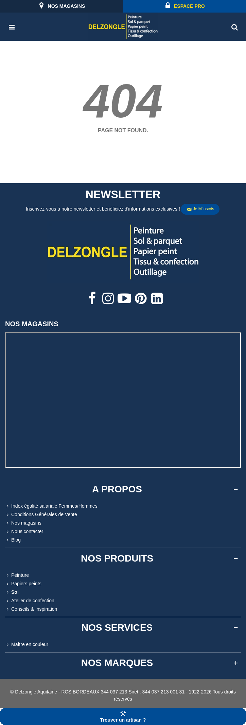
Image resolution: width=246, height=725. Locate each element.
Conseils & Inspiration (31, 609)
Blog (13, 540)
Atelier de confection (29, 600)
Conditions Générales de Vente (41, 514)
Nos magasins (23, 523)
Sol (12, 592)
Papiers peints (23, 583)
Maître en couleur (26, 644)
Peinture (17, 575)
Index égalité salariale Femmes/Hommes (51, 506)
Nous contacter (24, 531)
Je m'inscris (200, 209)
